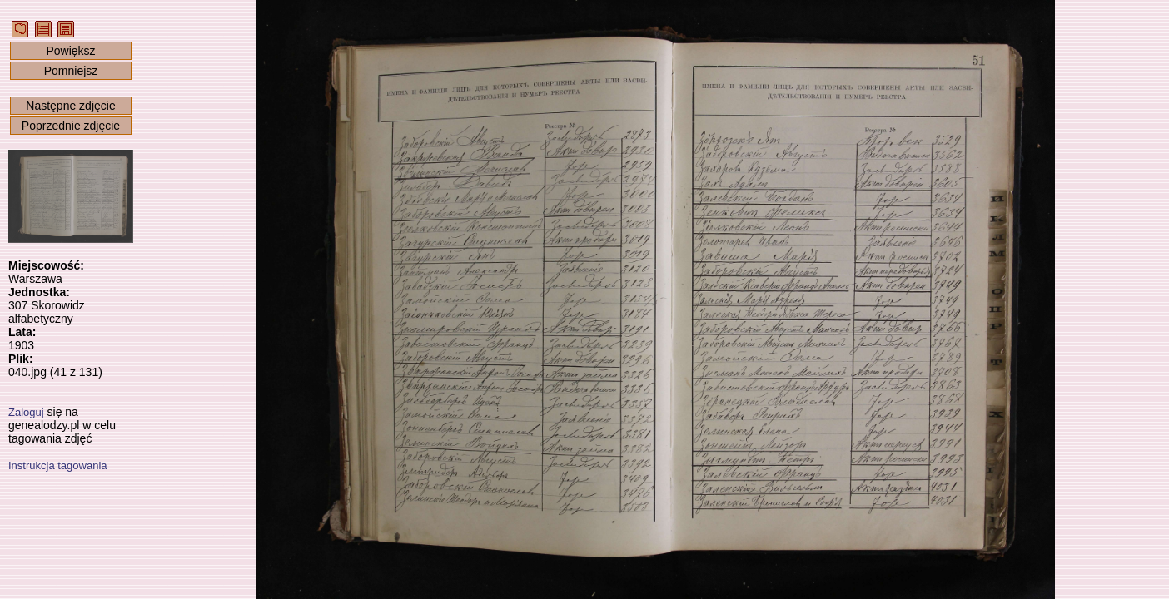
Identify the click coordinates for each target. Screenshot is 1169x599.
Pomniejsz (71, 70)
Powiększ (70, 50)
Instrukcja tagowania (57, 465)
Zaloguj (26, 412)
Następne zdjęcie (70, 105)
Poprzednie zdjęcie (71, 125)
